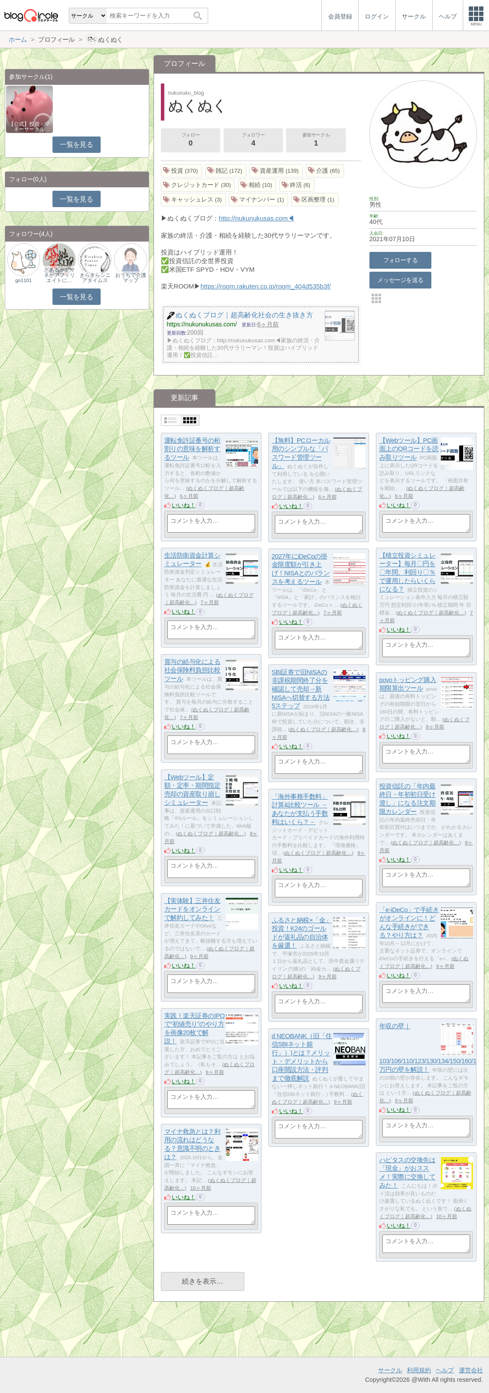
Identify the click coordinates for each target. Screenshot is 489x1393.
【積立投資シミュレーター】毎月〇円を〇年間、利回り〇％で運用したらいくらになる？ (407, 572)
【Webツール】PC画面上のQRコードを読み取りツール (409, 449)
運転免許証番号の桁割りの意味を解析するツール (192, 449)
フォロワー (253, 140)
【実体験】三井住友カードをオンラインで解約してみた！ (192, 909)
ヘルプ (445, 1370)
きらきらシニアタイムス (95, 278)
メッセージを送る (400, 279)
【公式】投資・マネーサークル (29, 126)
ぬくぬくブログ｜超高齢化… (430, 612)
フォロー (190, 140)
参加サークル (316, 140)
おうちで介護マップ (130, 278)
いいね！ (184, 505)
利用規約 (419, 1370)
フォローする (400, 260)
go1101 (23, 280)
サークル (390, 1370)
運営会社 (471, 1370)
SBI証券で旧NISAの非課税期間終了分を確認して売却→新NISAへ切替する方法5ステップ (301, 689)
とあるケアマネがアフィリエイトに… (59, 275)
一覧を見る (76, 144)
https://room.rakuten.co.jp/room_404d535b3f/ (265, 286)
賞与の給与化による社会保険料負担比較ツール (192, 670)
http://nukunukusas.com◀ (256, 218)
